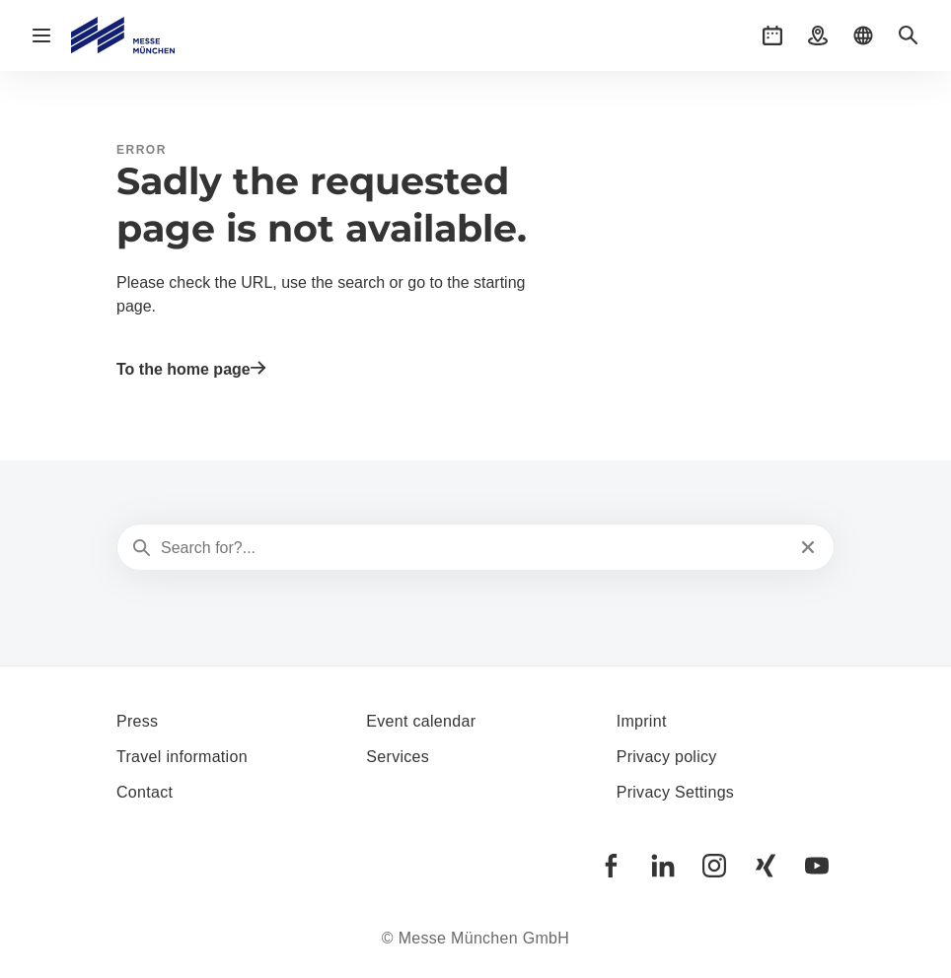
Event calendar (421, 721)
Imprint (642, 721)
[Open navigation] (41, 35)
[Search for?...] (473, 548)
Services (397, 756)
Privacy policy (667, 756)
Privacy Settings (676, 792)
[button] (772, 35)
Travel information (182, 756)
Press (137, 721)
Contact (144, 792)
